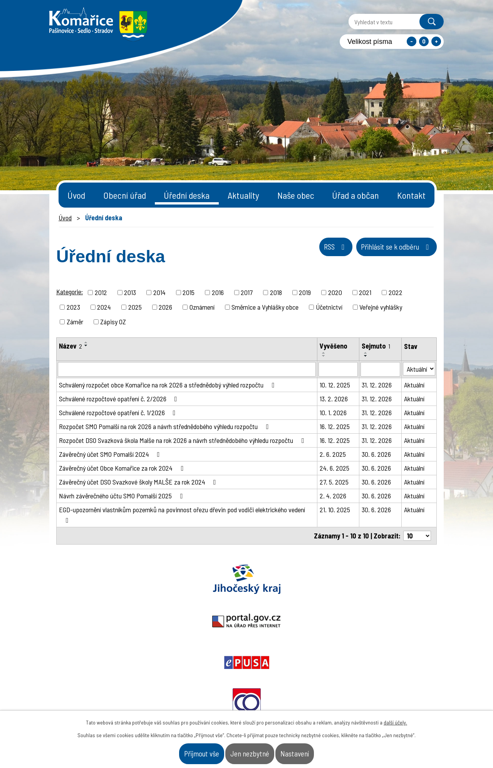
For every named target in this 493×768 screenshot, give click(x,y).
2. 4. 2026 (333, 495)
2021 (365, 292)
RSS (292, 254)
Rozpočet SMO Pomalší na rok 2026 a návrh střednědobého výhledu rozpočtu (165, 426)
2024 (104, 307)
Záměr (75, 321)
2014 (159, 292)
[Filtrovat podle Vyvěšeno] (338, 369)
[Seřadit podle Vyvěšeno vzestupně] (324, 352)
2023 (73, 307)
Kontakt (411, 195)
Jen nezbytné (251, 750)
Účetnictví (329, 307)
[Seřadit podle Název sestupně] (86, 345)
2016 (218, 292)
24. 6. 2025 (334, 468)
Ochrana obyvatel (323, 579)
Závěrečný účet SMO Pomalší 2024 (111, 454)
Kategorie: (69, 291)
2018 (276, 292)
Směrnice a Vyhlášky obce (264, 307)
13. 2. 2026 (334, 398)
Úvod (76, 195)
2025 (135, 307)
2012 (101, 292)
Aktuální (414, 385)
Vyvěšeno (333, 346)
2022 (395, 292)
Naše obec (295, 195)
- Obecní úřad (346, 695)
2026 (165, 307)
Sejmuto (376, 346)
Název (70, 346)
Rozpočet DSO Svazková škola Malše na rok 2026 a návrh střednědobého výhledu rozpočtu (183, 440)
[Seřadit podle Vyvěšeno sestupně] (324, 355)
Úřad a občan (355, 195)
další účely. (395, 716)
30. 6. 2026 (376, 454)
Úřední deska (187, 195)
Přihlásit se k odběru (380, 254)
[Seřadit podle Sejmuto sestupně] (366, 355)
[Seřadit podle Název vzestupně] (86, 342)
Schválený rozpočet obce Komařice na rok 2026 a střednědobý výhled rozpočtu (168, 385)
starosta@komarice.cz (209, 672)
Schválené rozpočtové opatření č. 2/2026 (119, 398)
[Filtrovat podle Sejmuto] (381, 369)
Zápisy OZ (113, 321)
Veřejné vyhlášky (380, 307)
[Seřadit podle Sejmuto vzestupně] (366, 352)
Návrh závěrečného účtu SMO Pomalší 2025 (122, 495)
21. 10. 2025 (335, 509)
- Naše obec (401, 695)
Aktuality (243, 195)
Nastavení (322, 750)
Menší (411, 41)
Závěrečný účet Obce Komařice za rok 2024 (122, 468)
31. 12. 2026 (377, 385)
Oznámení (202, 307)
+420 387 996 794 (199, 691)
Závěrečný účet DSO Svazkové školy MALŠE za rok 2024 (139, 482)
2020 (335, 292)
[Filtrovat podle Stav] (419, 369)
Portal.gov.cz (170, 579)
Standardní (424, 41)
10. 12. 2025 (335, 385)
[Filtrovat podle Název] (187, 369)
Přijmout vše (176, 750)
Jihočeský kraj (94, 579)
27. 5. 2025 (334, 482)
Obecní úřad (124, 195)
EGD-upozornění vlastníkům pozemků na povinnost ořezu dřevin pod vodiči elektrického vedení (182, 514)
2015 (189, 292)
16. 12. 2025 (335, 426)
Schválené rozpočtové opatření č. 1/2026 (119, 412)
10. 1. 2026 (333, 412)
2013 (130, 292)
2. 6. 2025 (333, 454)
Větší (436, 41)
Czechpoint (399, 579)
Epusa (246, 579)
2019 (305, 292)
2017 (247, 292)
